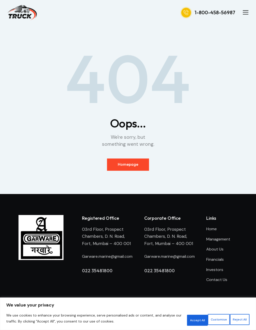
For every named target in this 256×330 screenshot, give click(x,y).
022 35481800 (97, 278)
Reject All (201, 316)
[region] (128, 312)
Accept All (234, 316)
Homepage (128, 164)
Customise (168, 316)
